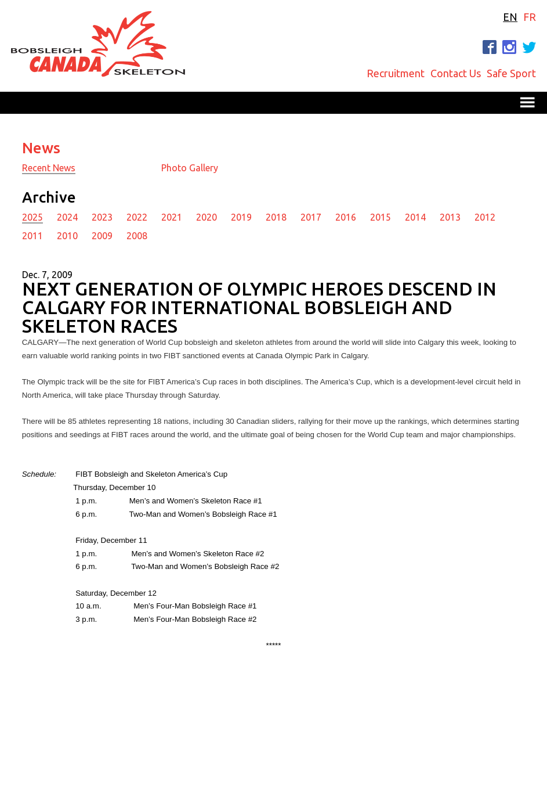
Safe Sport (511, 73)
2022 (136, 217)
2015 (380, 217)
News (41, 147)
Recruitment (396, 73)
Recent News (48, 168)
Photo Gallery (189, 168)
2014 (415, 217)
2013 (450, 217)
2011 (32, 236)
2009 (102, 236)
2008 (136, 236)
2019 (241, 217)
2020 (206, 217)
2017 (310, 217)
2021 (171, 217)
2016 (345, 217)
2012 (484, 217)
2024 (67, 217)
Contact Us (455, 73)
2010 (67, 236)
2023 (102, 217)
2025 (32, 217)
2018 (276, 217)
